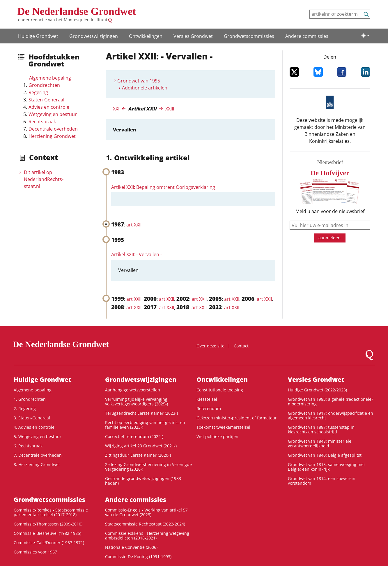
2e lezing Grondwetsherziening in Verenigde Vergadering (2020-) (148, 467)
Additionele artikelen (144, 88)
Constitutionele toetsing (219, 390)
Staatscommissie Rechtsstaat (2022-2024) (145, 524)
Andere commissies (306, 36)
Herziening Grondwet (52, 136)
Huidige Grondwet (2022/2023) (317, 390)
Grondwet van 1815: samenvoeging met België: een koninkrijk (326, 467)
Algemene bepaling (50, 78)
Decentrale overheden (53, 129)
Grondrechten (44, 85)
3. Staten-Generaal (32, 418)
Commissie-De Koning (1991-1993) (138, 556)
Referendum (208, 408)
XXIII (169, 109)
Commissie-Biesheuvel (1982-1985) (47, 533)
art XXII (133, 225)
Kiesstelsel (206, 399)
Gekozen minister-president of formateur (236, 418)
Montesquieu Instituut (85, 19)
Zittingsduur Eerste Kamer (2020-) (138, 455)
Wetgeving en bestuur (53, 114)
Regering (38, 92)
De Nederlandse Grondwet (76, 11)
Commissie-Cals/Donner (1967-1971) (49, 542)
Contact (241, 346)
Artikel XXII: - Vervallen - (136, 254)
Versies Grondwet (193, 36)
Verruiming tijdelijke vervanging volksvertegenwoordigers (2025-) (136, 401)
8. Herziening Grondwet (37, 464)
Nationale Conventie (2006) (131, 547)
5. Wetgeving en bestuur (37, 436)
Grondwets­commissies (249, 36)
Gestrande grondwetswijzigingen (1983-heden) (144, 481)
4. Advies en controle (34, 427)
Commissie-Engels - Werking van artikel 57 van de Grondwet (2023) (146, 512)
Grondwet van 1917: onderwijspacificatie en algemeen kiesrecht (330, 415)
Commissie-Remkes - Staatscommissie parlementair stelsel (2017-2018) (51, 512)
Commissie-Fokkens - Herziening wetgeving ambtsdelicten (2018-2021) (147, 535)
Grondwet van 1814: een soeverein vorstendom (321, 481)
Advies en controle (49, 107)
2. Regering (25, 408)
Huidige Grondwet (38, 36)
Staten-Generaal (46, 99)
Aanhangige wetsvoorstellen (132, 390)
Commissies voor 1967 (35, 552)
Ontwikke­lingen (145, 36)
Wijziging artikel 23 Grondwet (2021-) (141, 446)
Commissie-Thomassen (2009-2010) (48, 524)
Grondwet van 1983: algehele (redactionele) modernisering (330, 401)
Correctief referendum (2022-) (134, 436)
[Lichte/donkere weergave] (365, 35)
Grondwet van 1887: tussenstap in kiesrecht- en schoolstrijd (321, 429)
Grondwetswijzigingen (93, 36)
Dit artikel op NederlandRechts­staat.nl (43, 179)
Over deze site (210, 346)
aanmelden (329, 237)
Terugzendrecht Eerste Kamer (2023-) (141, 413)
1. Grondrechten (30, 399)
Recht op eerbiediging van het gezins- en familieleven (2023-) (145, 425)
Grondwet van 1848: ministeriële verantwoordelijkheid (319, 443)
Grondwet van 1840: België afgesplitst (325, 455)
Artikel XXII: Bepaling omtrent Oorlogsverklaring (163, 187)
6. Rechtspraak (28, 446)
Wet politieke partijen (217, 436)
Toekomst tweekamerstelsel (223, 427)
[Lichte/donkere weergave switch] (365, 35)
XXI (116, 109)
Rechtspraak (42, 121)
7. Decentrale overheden (38, 455)
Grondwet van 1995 (138, 81)
